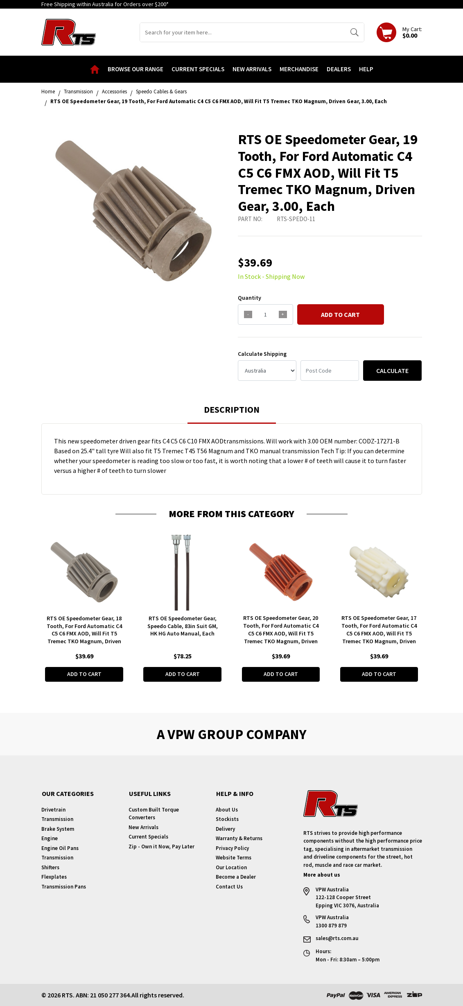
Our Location (231, 867)
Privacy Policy (232, 848)
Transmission (57, 819)
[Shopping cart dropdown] (399, 32)
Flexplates (54, 876)
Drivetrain (53, 809)
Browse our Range (135, 69)
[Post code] (329, 370)
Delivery (225, 828)
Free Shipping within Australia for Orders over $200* (105, 4)
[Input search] (242, 32)
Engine (49, 838)
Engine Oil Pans (60, 848)
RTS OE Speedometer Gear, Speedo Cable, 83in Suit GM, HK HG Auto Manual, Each (182, 625)
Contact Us (229, 886)
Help (366, 69)
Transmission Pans (63, 886)
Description (232, 409)
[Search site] (354, 32)
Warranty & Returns (239, 838)
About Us (227, 809)
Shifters (50, 867)
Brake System (57, 828)
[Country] (267, 370)
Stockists (227, 819)
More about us (321, 874)
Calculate (392, 370)
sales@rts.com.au (337, 938)
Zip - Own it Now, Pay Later (161, 846)
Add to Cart (340, 314)
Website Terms (233, 857)
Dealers (339, 69)
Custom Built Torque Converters (154, 813)
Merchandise (299, 69)
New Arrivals (252, 69)
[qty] (265, 314)
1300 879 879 (331, 925)
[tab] (231, 413)
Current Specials (198, 69)
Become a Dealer (236, 876)
